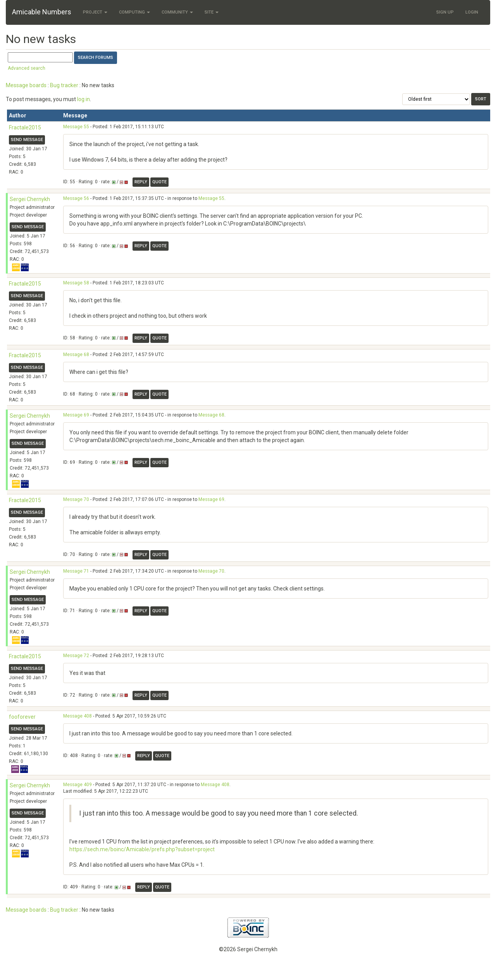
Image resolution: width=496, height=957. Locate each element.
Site (212, 12)
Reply (140, 181)
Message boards (26, 85)
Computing (134, 12)
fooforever (22, 717)
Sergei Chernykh (30, 199)
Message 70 (76, 499)
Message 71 (76, 571)
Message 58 (76, 283)
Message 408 (77, 716)
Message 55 (76, 126)
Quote (159, 181)
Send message (27, 139)
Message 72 (76, 655)
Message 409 (77, 784)
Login (471, 12)
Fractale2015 (25, 127)
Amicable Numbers (41, 12)
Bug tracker (64, 85)
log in (83, 99)
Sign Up (445, 12)
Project (95, 12)
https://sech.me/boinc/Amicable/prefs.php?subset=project (142, 849)
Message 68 (76, 354)
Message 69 (76, 415)
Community (177, 12)
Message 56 (76, 198)
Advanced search (26, 68)
